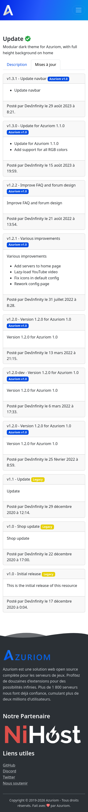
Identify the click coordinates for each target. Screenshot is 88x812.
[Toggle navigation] (78, 10)
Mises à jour (45, 64)
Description (17, 64)
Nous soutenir (15, 783)
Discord (9, 771)
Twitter (9, 777)
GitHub (9, 765)
